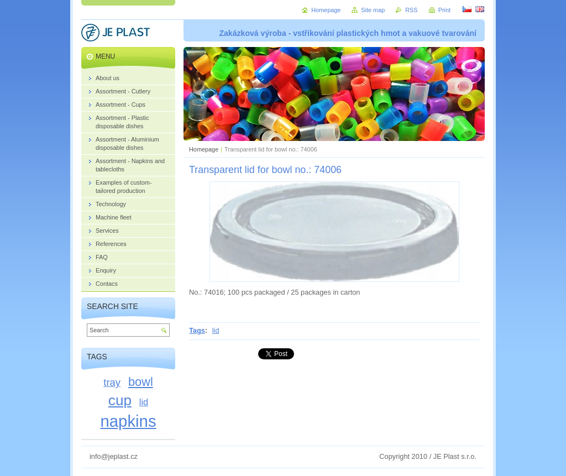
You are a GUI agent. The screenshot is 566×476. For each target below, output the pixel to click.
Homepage (203, 149)
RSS (411, 10)
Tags (197, 330)
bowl (140, 382)
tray (111, 382)
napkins (128, 421)
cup (120, 400)
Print (444, 10)
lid (215, 330)
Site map (373, 10)
